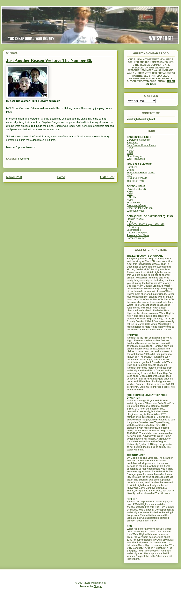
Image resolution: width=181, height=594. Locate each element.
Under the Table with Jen (140, 208)
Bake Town (132, 142)
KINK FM (131, 197)
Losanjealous (134, 230)
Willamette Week (135, 210)
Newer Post (14, 177)
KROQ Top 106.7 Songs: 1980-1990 (145, 224)
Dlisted (130, 169)
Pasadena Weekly (136, 238)
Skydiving (23, 158)
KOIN (130, 200)
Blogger (98, 586)
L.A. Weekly (133, 227)
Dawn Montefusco (136, 205)
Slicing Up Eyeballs (137, 178)
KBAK (130, 148)
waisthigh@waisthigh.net (141, 119)
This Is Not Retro (135, 180)
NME (129, 175)
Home (61, 177)
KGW (130, 194)
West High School (136, 159)
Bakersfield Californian (138, 139)
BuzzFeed (132, 167)
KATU (130, 191)
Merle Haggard (134, 156)
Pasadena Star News (138, 235)
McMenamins (134, 202)
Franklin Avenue (135, 219)
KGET (130, 153)
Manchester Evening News (141, 172)
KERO (130, 150)
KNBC (130, 221)
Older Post (107, 177)
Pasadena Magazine (137, 232)
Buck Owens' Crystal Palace (141, 145)
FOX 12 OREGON (136, 189)
